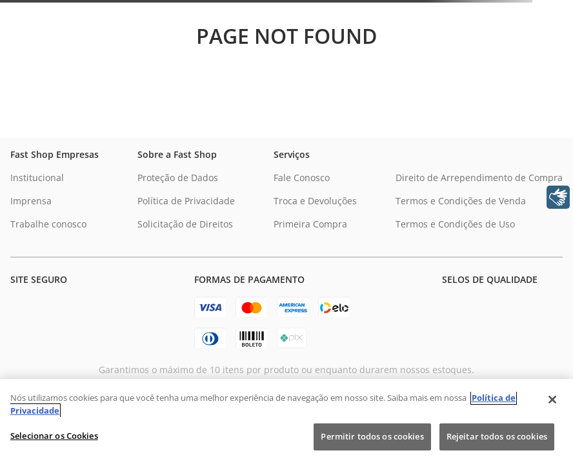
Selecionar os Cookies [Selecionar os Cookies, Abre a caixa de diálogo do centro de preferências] (54, 435)
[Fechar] (552, 399)
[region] (286, 421)
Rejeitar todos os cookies (497, 436)
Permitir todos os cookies (372, 436)
